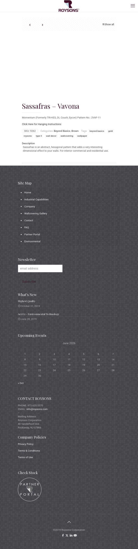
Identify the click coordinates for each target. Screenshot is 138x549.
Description (28, 143)
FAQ (26, 227)
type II (39, 136)
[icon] (75, 535)
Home (27, 192)
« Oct (21, 383)
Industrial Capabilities (36, 199)
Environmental (32, 241)
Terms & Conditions (29, 450)
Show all (108, 24)
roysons (28, 136)
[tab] (69, 143)
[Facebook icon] (62, 535)
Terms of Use (25, 457)
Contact (28, 220)
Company (29, 206)
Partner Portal (32, 234)
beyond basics (97, 131)
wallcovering (66, 136)
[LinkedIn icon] (71, 535)
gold (110, 131)
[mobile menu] (132, 6)
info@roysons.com (37, 409)
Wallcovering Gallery (35, 213)
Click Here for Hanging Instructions (41, 124)
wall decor (51, 136)
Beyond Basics (62, 130)
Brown (75, 130)
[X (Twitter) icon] (67, 535)
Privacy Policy (25, 444)
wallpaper (82, 136)
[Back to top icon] (69, 522)
